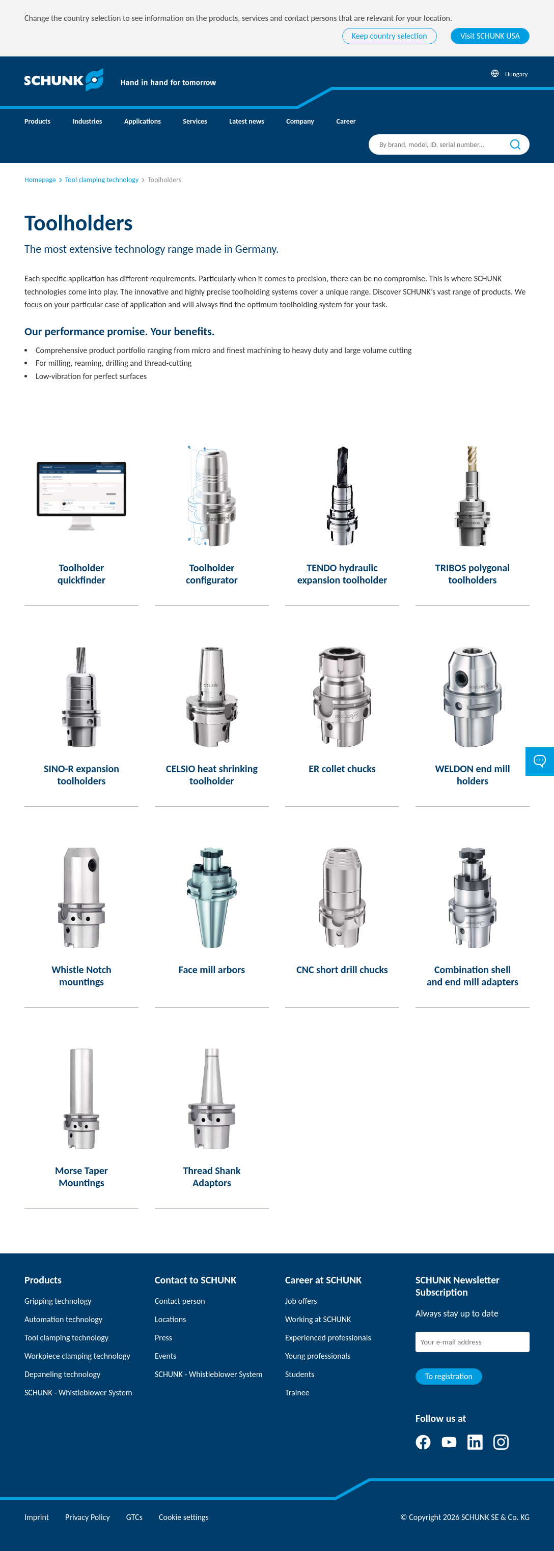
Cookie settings (184, 1517)
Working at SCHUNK (318, 1319)
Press (163, 1337)
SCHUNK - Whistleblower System (78, 1392)
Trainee (297, 1392)
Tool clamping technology (97, 179)
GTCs (134, 1517)
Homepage (40, 179)
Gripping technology (57, 1301)
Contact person (180, 1301)
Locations (170, 1319)
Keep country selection (389, 36)
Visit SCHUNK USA (490, 36)
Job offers (301, 1301)
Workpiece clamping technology (77, 1356)
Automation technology (63, 1319)
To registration (449, 1376)
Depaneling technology (62, 1374)
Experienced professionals (328, 1337)
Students (299, 1374)
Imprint (36, 1517)
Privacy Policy (87, 1517)
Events (165, 1356)
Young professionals (317, 1356)
